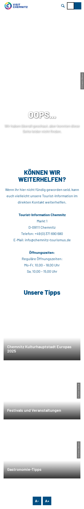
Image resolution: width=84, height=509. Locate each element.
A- (37, 501)
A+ (47, 501)
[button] (77, 5)
